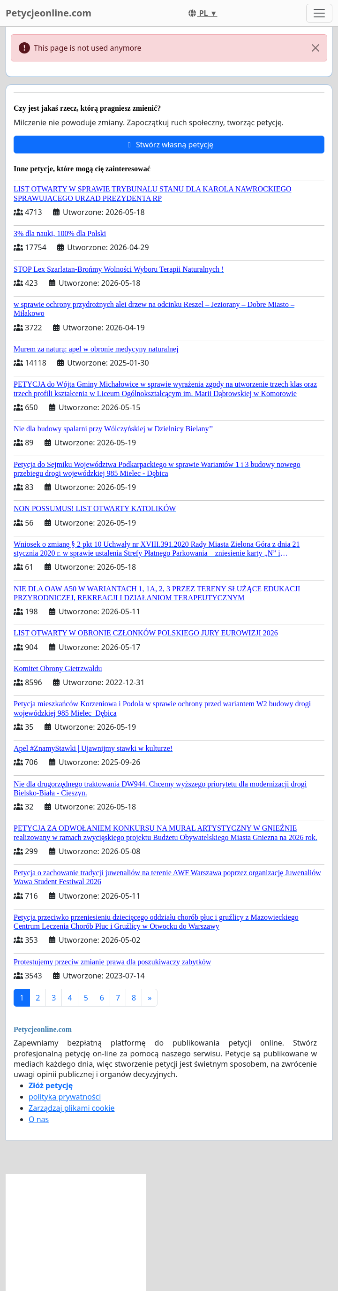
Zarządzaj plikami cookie (71, 1108)
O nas (39, 1119)
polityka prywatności (65, 1097)
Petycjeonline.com (48, 13)
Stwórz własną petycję (169, 144)
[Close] (315, 48)
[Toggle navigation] (319, 13)
